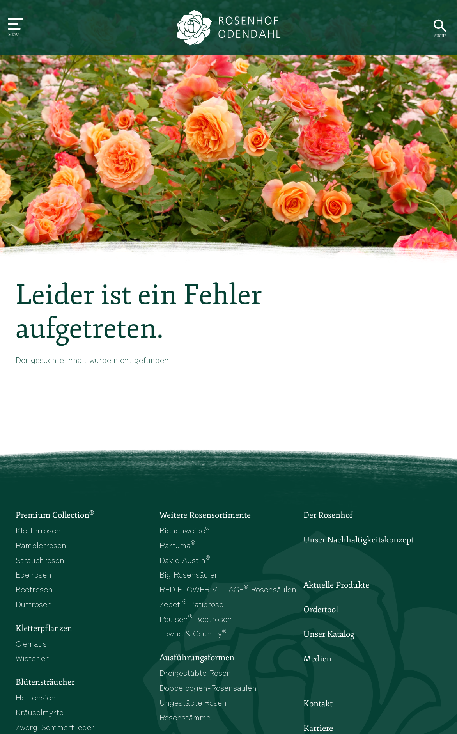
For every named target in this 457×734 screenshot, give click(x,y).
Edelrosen (33, 574)
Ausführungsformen (196, 657)
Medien (317, 659)
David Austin (184, 559)
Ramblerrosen (41, 545)
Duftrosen (34, 604)
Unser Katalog (328, 634)
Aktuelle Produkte (336, 585)
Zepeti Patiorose (191, 604)
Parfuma (177, 545)
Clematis (31, 643)
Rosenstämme (185, 717)
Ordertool (320, 609)
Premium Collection (55, 514)
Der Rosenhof (328, 515)
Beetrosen (34, 589)
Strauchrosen (40, 559)
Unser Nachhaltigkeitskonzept (358, 540)
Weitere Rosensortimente (205, 515)
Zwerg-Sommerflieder (55, 726)
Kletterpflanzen (44, 628)
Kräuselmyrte (40, 712)
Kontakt (318, 703)
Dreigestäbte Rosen (195, 672)
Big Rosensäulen (189, 574)
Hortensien (36, 697)
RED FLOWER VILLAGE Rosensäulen (227, 589)
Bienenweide (184, 530)
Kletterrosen (38, 530)
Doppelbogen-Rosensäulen (208, 687)
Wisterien (33, 657)
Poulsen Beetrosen (195, 618)
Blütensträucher (45, 682)
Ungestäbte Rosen (193, 702)
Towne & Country (193, 633)
